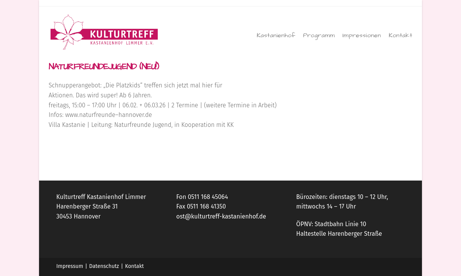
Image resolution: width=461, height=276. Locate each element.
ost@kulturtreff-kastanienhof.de (221, 216)
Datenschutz (104, 266)
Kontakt (134, 266)
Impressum (69, 266)
